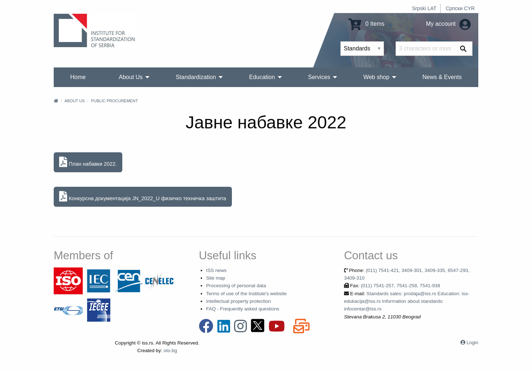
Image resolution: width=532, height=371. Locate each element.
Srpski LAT (424, 8)
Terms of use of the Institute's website (246, 293)
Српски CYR (460, 8)
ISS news (216, 270)
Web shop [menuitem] (376, 77)
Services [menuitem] (319, 77)
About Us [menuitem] (131, 77)
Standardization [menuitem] (196, 77)
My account (448, 24)
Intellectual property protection (238, 301)
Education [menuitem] (262, 77)
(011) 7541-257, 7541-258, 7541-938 (400, 285)
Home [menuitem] (78, 77)
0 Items (366, 24)
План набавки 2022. (88, 162)
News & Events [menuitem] (442, 77)
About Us (74, 101)
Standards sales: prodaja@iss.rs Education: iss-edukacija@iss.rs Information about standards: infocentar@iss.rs (406, 301)
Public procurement (114, 101)
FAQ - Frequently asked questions (242, 309)
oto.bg (170, 350)
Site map (215, 278)
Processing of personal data (236, 285)
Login (472, 342)
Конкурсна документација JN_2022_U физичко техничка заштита (142, 196)
